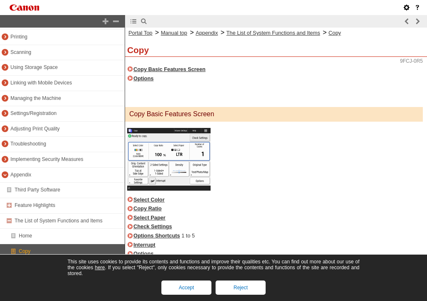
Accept (186, 288)
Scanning (20, 52)
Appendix (20, 175)
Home (25, 236)
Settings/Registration (33, 113)
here (100, 267)
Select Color (149, 199)
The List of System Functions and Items (59, 221)
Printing (19, 37)
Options (143, 78)
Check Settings (152, 226)
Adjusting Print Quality (35, 129)
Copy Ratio (147, 208)
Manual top (174, 33)
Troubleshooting (28, 144)
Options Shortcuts (156, 235)
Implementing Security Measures (46, 159)
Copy (24, 251)
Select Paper (149, 217)
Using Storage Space (34, 67)
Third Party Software (37, 190)
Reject (241, 288)
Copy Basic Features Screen (169, 69)
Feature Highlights (35, 205)
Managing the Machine (35, 98)
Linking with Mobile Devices (41, 83)
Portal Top (140, 33)
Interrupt (144, 245)
